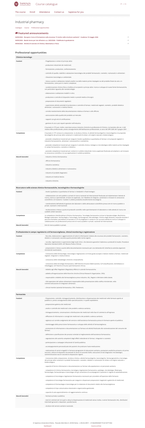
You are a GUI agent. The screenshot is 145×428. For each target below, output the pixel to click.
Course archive (96, 426)
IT (121, 4)
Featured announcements (31, 33)
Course (26, 28)
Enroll (32, 12)
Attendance (44, 12)
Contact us (59, 12)
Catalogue (18, 28)
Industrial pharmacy (29, 22)
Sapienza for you (76, 12)
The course (20, 12)
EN (125, 4)
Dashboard (47, 426)
